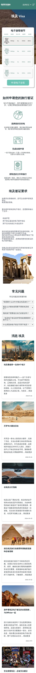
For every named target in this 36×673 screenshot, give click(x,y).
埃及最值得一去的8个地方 (14, 364)
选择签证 (26, 5)
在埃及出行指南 (10, 487)
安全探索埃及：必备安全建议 (16, 671)
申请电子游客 (18, 82)
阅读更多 (28, 452)
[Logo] (6, 4)
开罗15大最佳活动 (11, 426)
